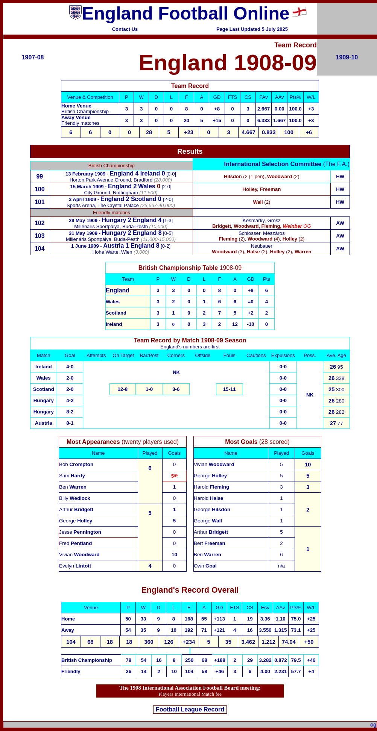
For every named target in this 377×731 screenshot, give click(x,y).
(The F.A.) (287, 164)
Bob (76, 464)
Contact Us (125, 29)
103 (40, 236)
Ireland (150, 173)
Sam (72, 475)
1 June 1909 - (87, 246)
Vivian (79, 554)
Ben (73, 487)
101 (40, 202)
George (75, 521)
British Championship (86, 660)
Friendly (71, 671)
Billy (74, 498)
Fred (75, 543)
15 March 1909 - (89, 186)
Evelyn (75, 566)
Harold (211, 487)
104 (40, 248)
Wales (146, 186)
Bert (209, 543)
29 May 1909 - (85, 220)
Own (205, 566)
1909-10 (347, 57)
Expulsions (283, 355)
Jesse (80, 532)
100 (40, 189)
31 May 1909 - (85, 233)
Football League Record (190, 709)
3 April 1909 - (84, 199)
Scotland (43, 389)
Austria (43, 423)
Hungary (114, 233)
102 (40, 223)
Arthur (76, 509)
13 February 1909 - (87, 174)
